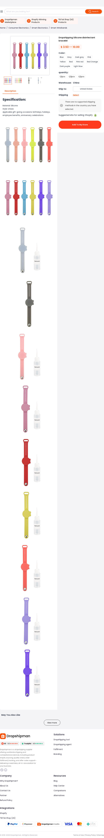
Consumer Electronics (19, 28)
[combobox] (89, 89)
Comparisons (60, 790)
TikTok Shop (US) (7, 818)
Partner (3, 795)
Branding (58, 754)
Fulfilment (58, 749)
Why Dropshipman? (9, 781)
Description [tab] (10, 91)
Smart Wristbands (59, 28)
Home (2, 28)
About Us (4, 785)
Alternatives (59, 795)
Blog (55, 781)
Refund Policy (6, 800)
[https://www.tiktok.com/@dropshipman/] (1, 769)
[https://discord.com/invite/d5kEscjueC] (5, 769)
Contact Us (5, 790)
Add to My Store (80, 125)
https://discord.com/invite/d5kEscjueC (5, 769)
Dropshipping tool (62, 739)
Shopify (3, 813)
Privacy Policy (90, 835)
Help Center (59, 785)
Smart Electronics (40, 28)
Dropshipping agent (63, 744)
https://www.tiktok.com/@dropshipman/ (1, 769)
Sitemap (100, 835)
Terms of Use (78, 835)
